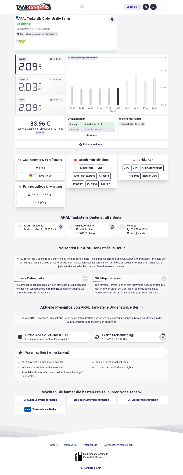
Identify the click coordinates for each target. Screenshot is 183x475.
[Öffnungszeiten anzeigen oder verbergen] (91, 135)
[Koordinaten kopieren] (112, 227)
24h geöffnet (24, 24)
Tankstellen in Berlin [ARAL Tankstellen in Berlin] (40, 409)
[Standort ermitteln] (146, 7)
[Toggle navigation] (164, 7)
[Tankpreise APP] (91, 468)
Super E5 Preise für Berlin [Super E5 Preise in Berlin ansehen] (40, 399)
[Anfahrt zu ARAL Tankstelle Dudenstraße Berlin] (112, 19)
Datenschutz (90, 444)
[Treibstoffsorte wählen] (132, 7)
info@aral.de (138, 233)
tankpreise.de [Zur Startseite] (37, 288)
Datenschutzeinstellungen (118, 444)
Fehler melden (91, 144)
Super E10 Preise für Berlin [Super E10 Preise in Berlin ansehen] (91, 399)
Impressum (70, 444)
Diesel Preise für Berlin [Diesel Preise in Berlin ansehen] (143, 399)
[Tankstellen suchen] (153, 7)
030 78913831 (139, 229)
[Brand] (33, 7)
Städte (54, 444)
